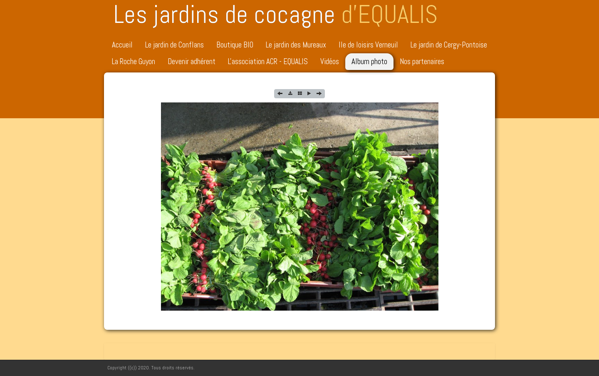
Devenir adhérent (191, 61)
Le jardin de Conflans (174, 45)
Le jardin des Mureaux (296, 45)
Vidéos (329, 61)
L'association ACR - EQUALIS (268, 61)
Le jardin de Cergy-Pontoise (449, 45)
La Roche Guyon (133, 61)
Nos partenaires (422, 61)
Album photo (369, 61)
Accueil (122, 45)
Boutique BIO (234, 45)
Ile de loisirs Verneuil (368, 45)
